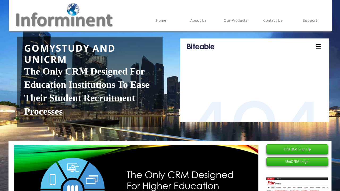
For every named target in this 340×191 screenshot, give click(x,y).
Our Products (235, 20)
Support (310, 20)
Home (161, 20)
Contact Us (272, 20)
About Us (198, 20)
